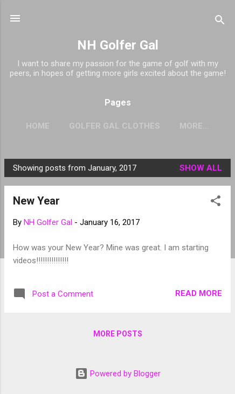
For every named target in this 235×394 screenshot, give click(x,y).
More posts (117, 333)
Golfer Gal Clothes (114, 126)
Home (38, 126)
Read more (198, 293)
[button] (215, 202)
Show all (200, 168)
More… (194, 126)
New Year (36, 200)
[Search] (219, 21)
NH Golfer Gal (117, 45)
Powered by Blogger (118, 373)
